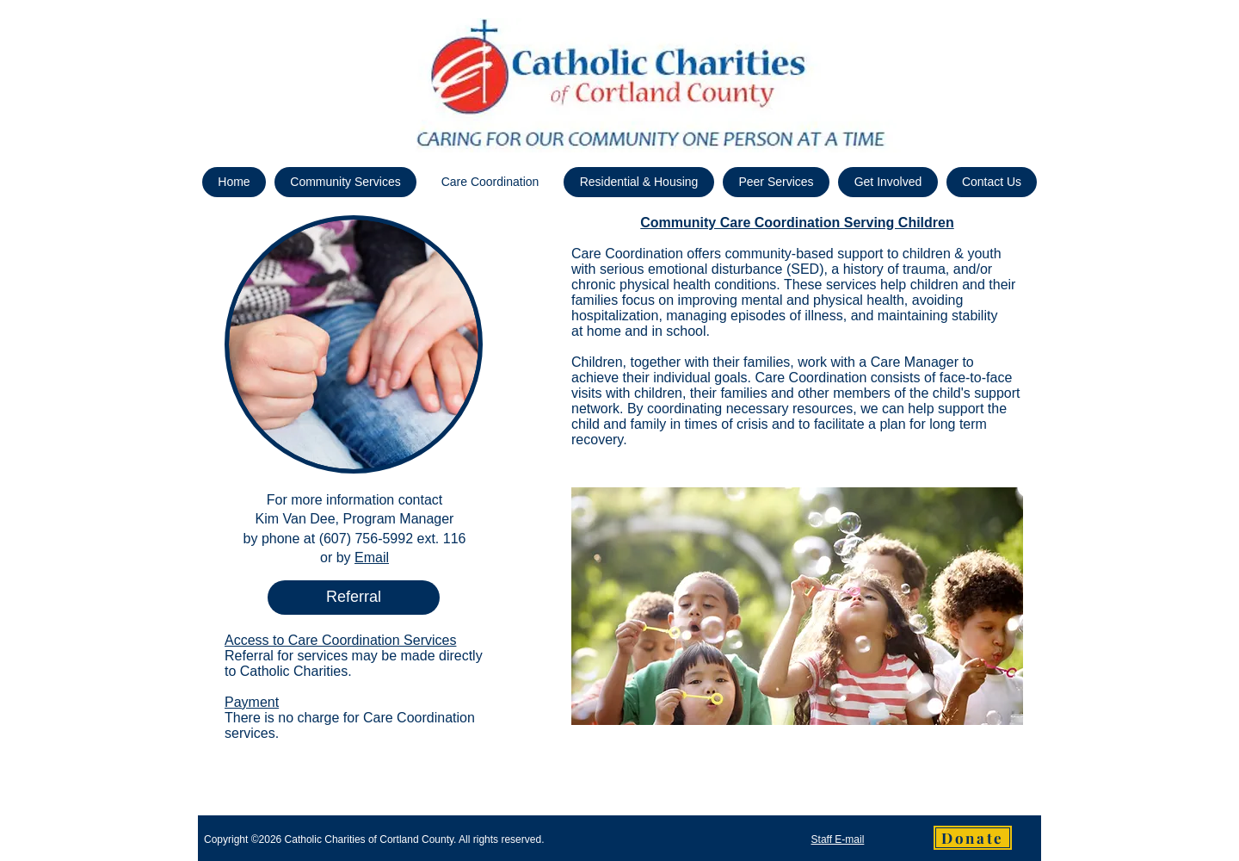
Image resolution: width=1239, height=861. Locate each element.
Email (371, 557)
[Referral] (354, 597)
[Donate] (973, 838)
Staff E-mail (838, 839)
